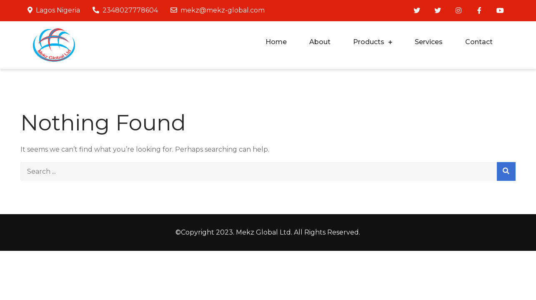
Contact (479, 42)
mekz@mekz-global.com (217, 10)
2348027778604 (125, 10)
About (320, 42)
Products (368, 42)
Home (276, 42)
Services (429, 42)
